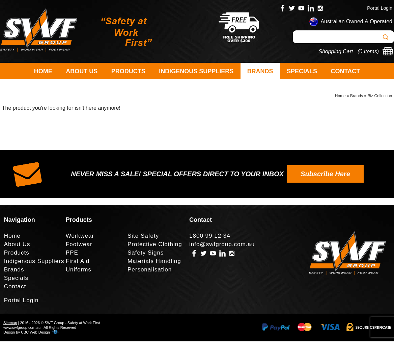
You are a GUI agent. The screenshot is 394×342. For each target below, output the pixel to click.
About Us (81, 71)
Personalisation (150, 270)
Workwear (80, 236)
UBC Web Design (35, 333)
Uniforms (78, 270)
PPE (72, 253)
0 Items (368, 51)
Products (128, 71)
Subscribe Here (325, 174)
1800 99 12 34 (209, 236)
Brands (260, 71)
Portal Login (379, 8)
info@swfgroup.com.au (222, 245)
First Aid (77, 262)
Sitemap (10, 323)
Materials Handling (154, 262)
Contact (345, 71)
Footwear (79, 245)
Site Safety (143, 236)
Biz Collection (379, 96)
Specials (302, 71)
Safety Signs (146, 253)
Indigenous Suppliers (196, 71)
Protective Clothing (155, 245)
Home (43, 71)
